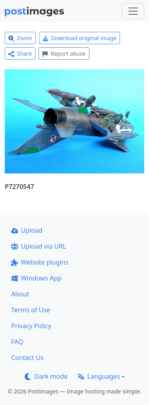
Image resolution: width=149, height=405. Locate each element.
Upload (27, 230)
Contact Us (27, 357)
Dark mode (46, 376)
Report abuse (63, 53)
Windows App (36, 278)
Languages (98, 376)
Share (20, 53)
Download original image (80, 38)
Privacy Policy (31, 325)
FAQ (17, 341)
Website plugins (39, 262)
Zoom (20, 38)
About (20, 294)
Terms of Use (30, 310)
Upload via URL (38, 246)
